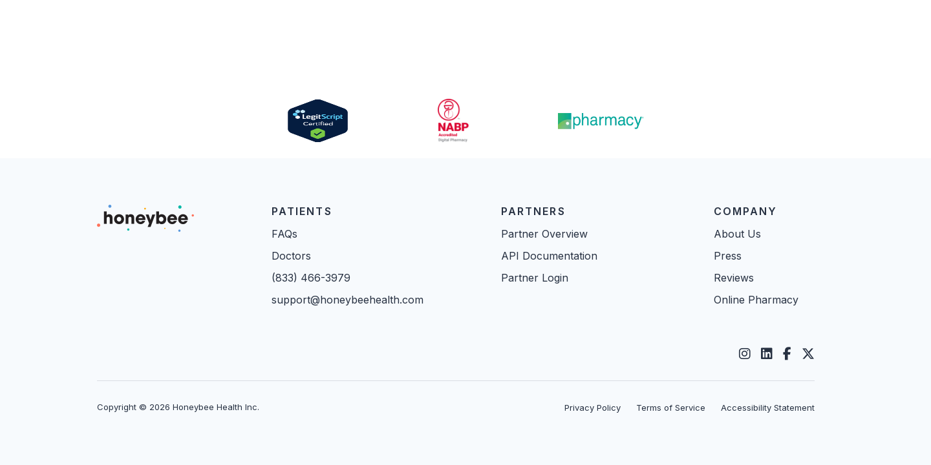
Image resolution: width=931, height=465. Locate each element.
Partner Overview (544, 233)
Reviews (734, 277)
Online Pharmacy (756, 299)
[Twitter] (808, 354)
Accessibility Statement (768, 407)
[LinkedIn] (767, 354)
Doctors (291, 255)
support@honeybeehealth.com (347, 299)
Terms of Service (670, 407)
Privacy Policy (592, 407)
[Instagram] (745, 354)
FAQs (284, 233)
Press (728, 255)
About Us (737, 233)
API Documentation (549, 255)
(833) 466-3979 (311, 277)
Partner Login (534, 277)
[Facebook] (787, 354)
